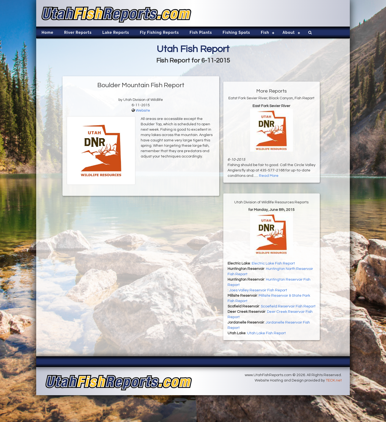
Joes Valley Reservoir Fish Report (258, 290)
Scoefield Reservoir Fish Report (288, 306)
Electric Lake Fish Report (273, 263)
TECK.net (334, 380)
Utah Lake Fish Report (266, 333)
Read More (269, 176)
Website (143, 110)
